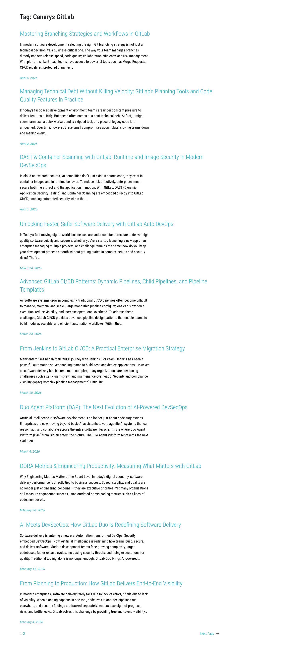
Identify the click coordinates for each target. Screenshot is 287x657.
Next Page (209, 633)
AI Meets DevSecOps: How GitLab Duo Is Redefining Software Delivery (100, 524)
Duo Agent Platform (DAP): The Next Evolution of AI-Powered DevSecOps (104, 407)
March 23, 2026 (31, 333)
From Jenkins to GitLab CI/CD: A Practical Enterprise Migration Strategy (102, 348)
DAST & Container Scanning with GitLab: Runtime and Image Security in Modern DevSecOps (111, 161)
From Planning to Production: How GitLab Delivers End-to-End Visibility (101, 583)
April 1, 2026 (28, 209)
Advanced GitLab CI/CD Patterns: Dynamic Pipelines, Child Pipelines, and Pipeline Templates (113, 285)
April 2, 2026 (28, 143)
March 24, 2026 (31, 268)
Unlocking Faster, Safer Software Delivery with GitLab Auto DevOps (96, 223)
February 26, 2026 (32, 510)
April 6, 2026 (28, 78)
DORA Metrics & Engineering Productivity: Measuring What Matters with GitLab (110, 465)
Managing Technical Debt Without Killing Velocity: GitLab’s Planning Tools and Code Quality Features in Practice (116, 95)
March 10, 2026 (31, 392)
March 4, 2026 (30, 451)
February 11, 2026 (32, 569)
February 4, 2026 (31, 622)
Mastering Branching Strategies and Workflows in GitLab (85, 33)
